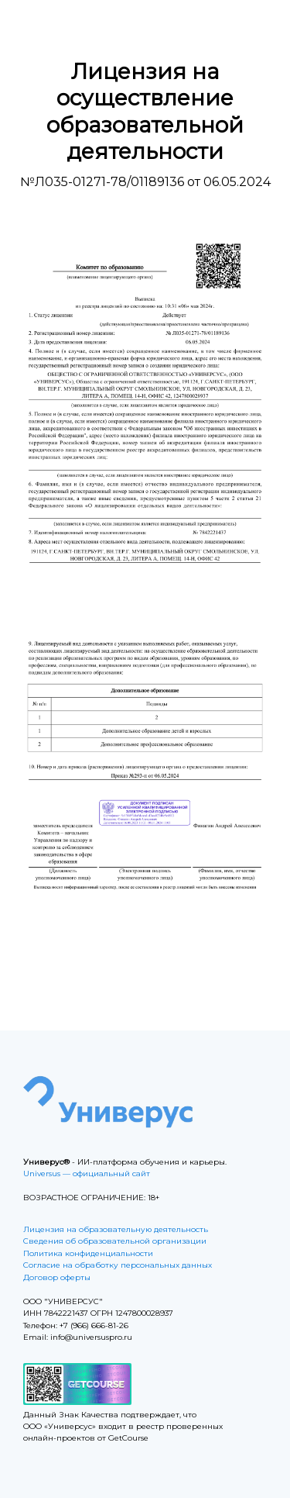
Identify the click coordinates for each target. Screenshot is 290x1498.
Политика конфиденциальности (88, 1253)
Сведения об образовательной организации (114, 1241)
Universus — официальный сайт (86, 1173)
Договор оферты (56, 1277)
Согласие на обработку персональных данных (117, 1265)
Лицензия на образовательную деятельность (115, 1229)
